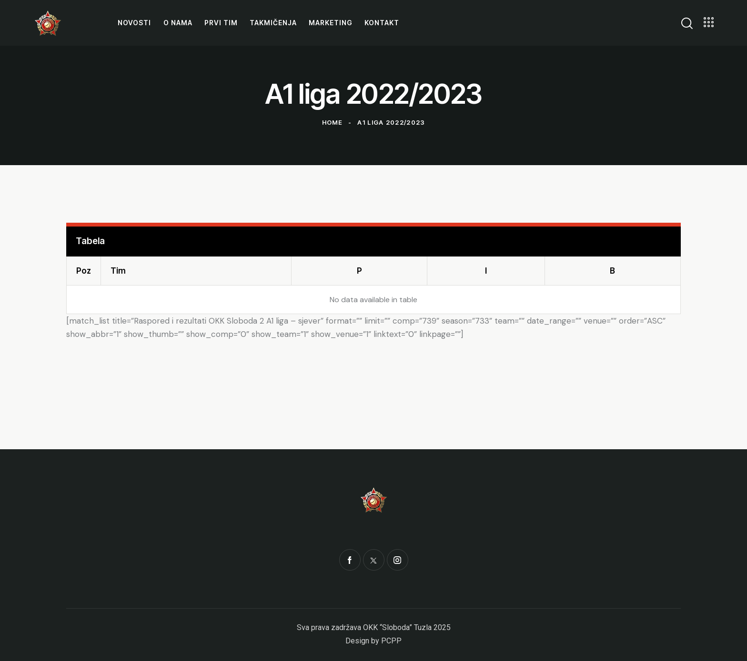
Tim (118, 271)
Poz (83, 271)
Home (332, 122)
